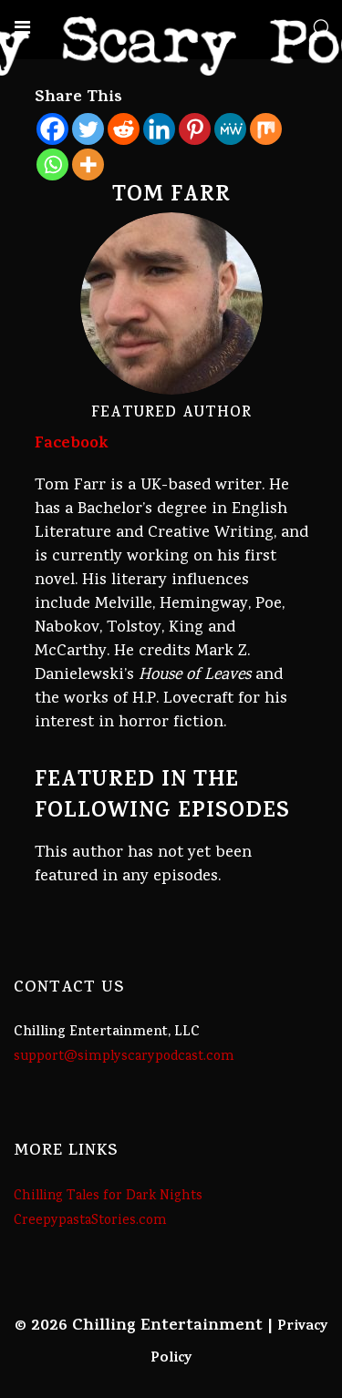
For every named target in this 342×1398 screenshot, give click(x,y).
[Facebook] (52, 129)
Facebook (72, 444)
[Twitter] (88, 129)
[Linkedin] (159, 129)
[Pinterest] (195, 129)
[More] (88, 164)
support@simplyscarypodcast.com (124, 1057)
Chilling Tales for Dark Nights (108, 1197)
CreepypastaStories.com (90, 1221)
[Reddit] (124, 129)
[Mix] (266, 129)
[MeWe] (230, 129)
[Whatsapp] (52, 164)
